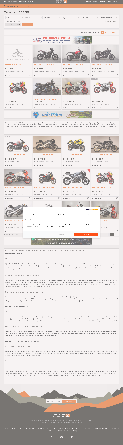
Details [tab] (87, 214)
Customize (61, 234)
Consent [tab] (35, 214)
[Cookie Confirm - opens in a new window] (92, 210)
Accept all (86, 234)
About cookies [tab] (61, 214)
